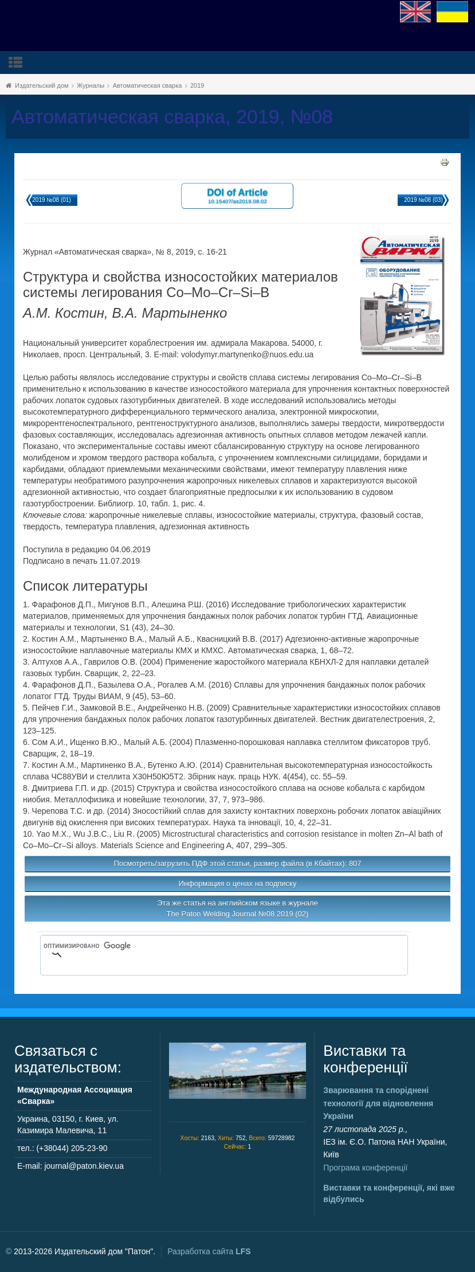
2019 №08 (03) (423, 200)
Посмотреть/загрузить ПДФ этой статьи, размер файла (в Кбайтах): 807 (237, 863)
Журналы (90, 85)
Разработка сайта (209, 1251)
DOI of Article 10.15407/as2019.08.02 (237, 195)
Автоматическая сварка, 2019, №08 (172, 116)
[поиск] (207, 946)
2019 (197, 85)
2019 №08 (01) (51, 200)
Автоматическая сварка (147, 85)
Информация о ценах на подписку (238, 883)
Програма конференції (365, 1167)
